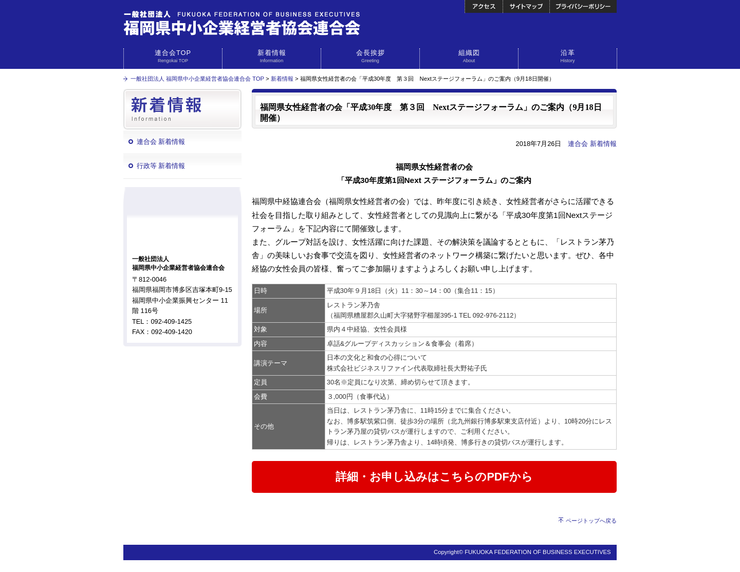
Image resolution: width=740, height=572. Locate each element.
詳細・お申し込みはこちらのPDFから (434, 476)
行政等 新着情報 (161, 166)
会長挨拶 (370, 56)
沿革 (568, 56)
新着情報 (272, 56)
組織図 (469, 56)
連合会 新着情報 (161, 141)
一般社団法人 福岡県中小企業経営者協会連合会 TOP (197, 79)
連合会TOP (173, 56)
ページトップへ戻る (591, 521)
